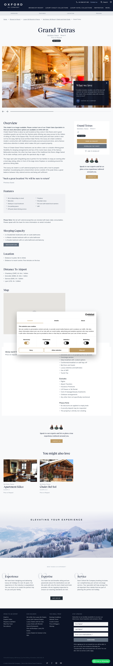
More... (108, 8)
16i (104, 663)
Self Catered (56, 41)
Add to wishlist (92, 151)
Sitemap (51, 626)
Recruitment (7, 626)
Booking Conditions (55, 617)
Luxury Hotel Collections (81, 8)
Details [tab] (56, 320)
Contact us (93, 2)
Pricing (99, 13)
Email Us (6, 617)
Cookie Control (54, 621)
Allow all (82, 350)
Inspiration (98, 8)
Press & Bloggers (54, 624)
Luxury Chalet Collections (56, 8)
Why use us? (56, 598)
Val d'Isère (50, 35)
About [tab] (83, 320)
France (56, 35)
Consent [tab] (30, 320)
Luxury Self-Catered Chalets (35, 619)
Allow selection (56, 350)
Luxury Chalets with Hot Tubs (35, 621)
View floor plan (11, 244)
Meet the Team (8, 624)
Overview (14, 13)
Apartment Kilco (13, 486)
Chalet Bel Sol (48, 486)
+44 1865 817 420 (82, 2)
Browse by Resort (36, 8)
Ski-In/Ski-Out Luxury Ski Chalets (36, 617)
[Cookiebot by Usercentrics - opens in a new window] (86, 315)
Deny (31, 350)
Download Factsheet (92, 146)
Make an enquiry (92, 141)
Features (42, 13)
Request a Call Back (9, 621)
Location (70, 13)
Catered (69, 480)
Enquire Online (8, 619)
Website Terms (53, 619)
